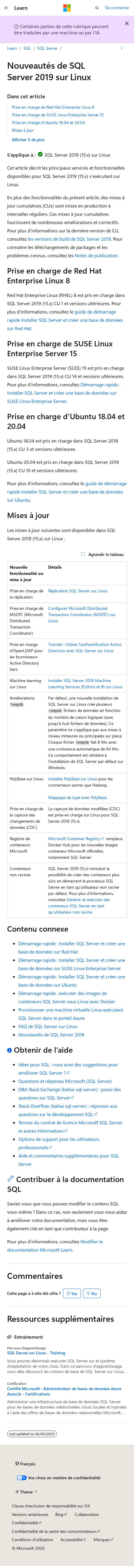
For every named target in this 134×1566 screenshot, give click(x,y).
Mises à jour (23, 130)
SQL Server (47, 48)
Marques (102, 1539)
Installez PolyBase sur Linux (72, 779)
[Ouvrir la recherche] (97, 8)
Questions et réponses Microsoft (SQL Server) (65, 1081)
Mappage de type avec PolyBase (77, 797)
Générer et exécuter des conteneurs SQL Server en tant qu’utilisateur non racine (79, 906)
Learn (12, 48)
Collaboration (87, 1514)
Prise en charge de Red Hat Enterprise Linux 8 (53, 107)
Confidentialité (25, 1522)
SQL (27, 48)
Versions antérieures (30, 1514)
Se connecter (117, 7)
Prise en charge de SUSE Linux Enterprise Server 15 (58, 115)
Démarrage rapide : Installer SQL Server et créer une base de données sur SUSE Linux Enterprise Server (63, 392)
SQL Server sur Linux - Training (36, 1353)
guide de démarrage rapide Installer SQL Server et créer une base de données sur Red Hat (65, 319)
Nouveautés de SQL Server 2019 (51, 1034)
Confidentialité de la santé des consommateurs (54, 1531)
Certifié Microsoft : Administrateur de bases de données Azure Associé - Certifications (64, 1391)
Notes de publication (96, 255)
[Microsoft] (67, 8)
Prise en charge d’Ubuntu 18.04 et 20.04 (48, 122)
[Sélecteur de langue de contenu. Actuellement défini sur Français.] (25, 1464)
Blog (59, 1514)
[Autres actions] (122, 48)
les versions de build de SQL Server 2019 (69, 239)
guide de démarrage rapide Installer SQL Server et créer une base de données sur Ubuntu (67, 491)
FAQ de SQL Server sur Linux (47, 1026)
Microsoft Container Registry (74, 838)
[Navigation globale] (6, 8)
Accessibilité (71, 1539)
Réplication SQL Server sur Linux (77, 591)
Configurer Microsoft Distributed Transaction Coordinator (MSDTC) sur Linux (82, 614)
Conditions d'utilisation (32, 1539)
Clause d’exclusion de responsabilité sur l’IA (51, 1506)
